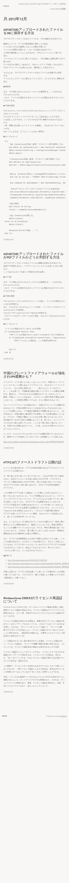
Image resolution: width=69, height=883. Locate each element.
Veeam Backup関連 (58, 8)
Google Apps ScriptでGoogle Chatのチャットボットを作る (42, 3)
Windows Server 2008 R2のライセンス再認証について (32, 599)
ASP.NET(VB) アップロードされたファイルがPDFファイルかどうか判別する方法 (33, 255)
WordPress (63, 716)
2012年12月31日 (8, 239)
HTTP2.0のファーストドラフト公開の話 (32, 462)
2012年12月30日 (8, 448)
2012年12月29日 (8, 583)
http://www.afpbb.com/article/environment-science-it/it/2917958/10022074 (33, 441)
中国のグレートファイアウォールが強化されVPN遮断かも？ (34, 375)
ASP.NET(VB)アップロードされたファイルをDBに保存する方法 (33, 31)
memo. (6, 6)
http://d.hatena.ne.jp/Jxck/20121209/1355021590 (27, 560)
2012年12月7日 (8, 692)
